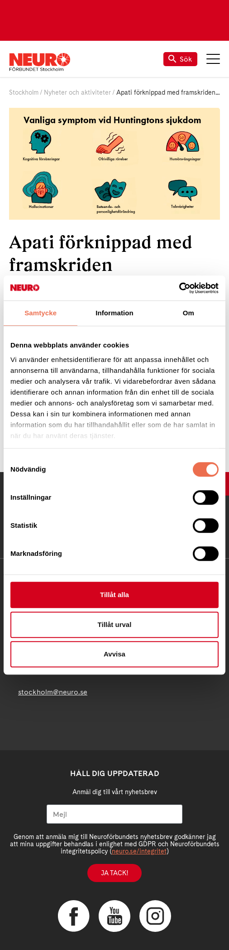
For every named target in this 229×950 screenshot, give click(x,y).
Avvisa (114, 654)
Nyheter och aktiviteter (77, 92)
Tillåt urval (115, 624)
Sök (180, 59)
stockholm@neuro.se (52, 692)
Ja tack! (114, 873)
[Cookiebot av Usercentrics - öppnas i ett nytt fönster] (179, 288)
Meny (213, 58)
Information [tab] (114, 313)
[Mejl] (114, 814)
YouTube (114, 916)
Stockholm (23, 92)
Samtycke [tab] (40, 313)
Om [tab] (188, 313)
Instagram (155, 916)
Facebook (74, 916)
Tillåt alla (114, 594)
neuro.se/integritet (139, 851)
